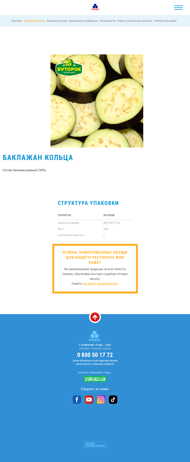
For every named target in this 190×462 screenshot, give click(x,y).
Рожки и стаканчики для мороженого (134, 20)
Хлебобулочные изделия (165, 20)
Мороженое (17, 20)
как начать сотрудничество (100, 283)
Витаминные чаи (108, 20)
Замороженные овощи (34, 20)
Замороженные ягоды (57, 20)
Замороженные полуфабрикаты (83, 20)
